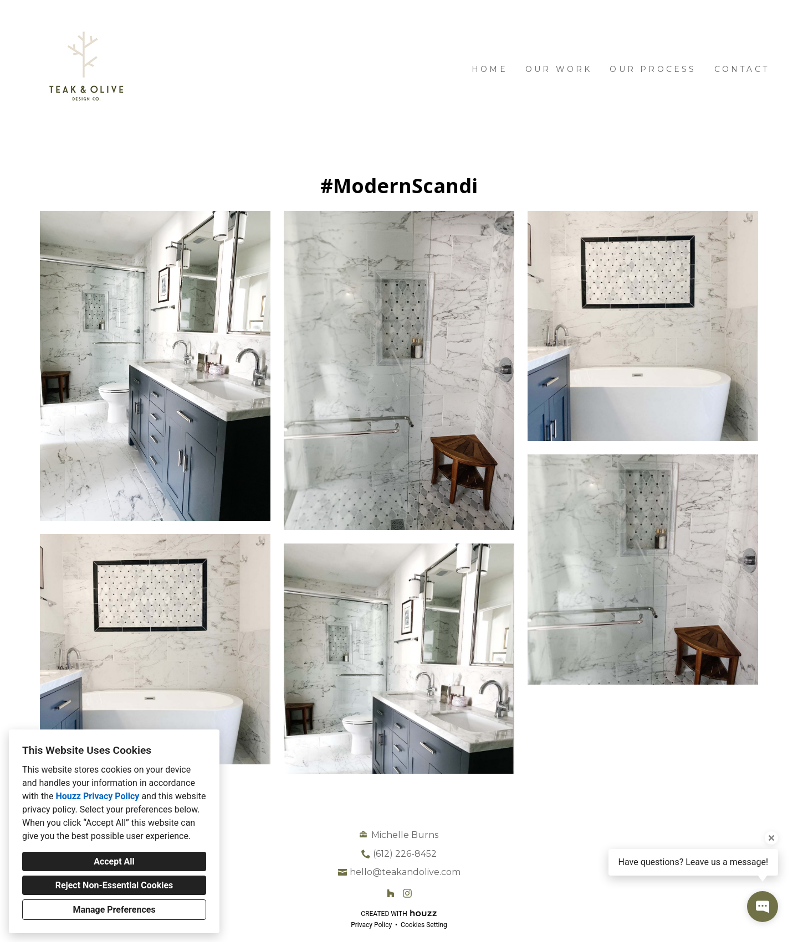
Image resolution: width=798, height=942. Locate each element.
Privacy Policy (371, 925)
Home (490, 69)
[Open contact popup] (762, 906)
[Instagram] (408, 893)
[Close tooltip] (771, 838)
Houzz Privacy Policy (97, 796)
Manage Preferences (114, 909)
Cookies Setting (424, 925)
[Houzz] (390, 893)
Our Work (558, 69)
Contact (741, 69)
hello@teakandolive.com (405, 872)
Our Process (653, 69)
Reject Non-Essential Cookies (114, 885)
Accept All (114, 861)
